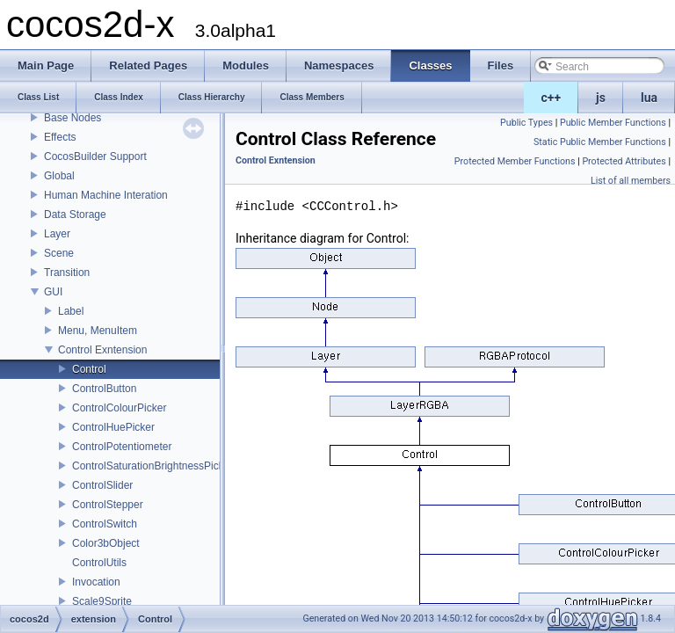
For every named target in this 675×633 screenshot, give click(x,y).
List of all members (631, 180)
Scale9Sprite (102, 601)
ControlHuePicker (113, 427)
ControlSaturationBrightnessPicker (152, 466)
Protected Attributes (623, 161)
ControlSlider (102, 485)
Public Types (526, 122)
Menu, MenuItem (97, 330)
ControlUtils (99, 563)
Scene (59, 253)
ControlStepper (107, 504)
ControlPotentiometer (121, 446)
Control (89, 369)
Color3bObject (106, 543)
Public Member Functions (613, 122)
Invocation (96, 582)
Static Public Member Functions (599, 142)
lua (649, 98)
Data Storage (75, 214)
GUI (53, 292)
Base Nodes (72, 118)
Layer (57, 234)
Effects (60, 137)
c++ (551, 98)
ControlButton (104, 388)
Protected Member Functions (515, 161)
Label (70, 311)
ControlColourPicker (119, 408)
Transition (67, 272)
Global (59, 176)
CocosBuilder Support (95, 156)
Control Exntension (102, 350)
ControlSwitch (104, 524)
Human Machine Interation (106, 195)
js (601, 98)
